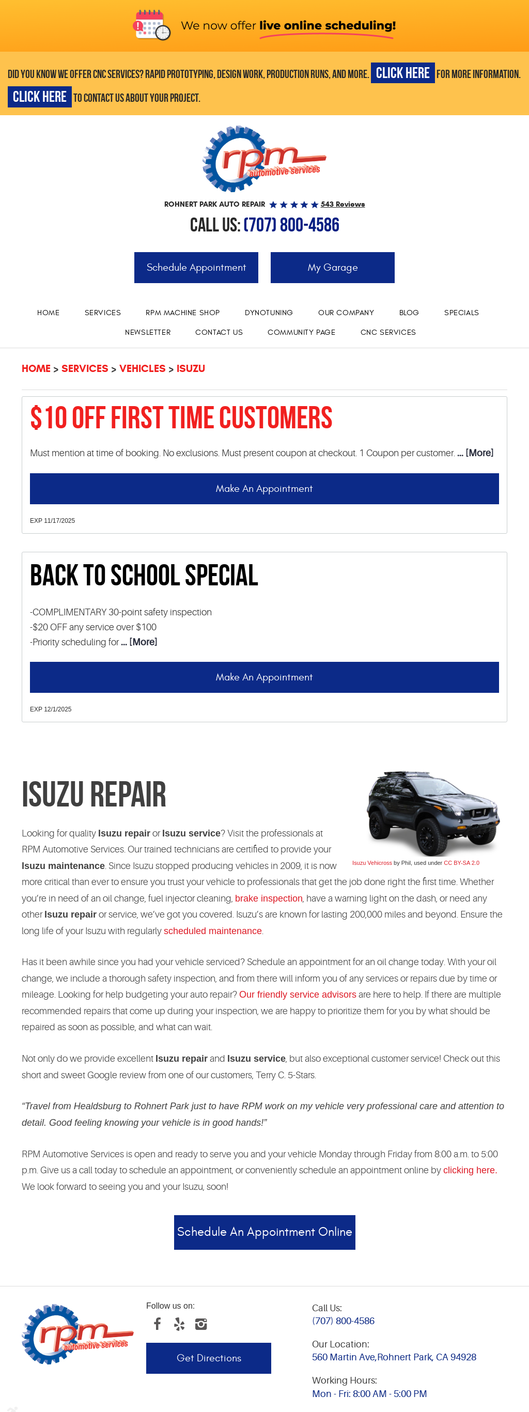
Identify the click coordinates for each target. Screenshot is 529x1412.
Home (48, 312)
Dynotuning (269, 312)
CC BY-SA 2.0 (461, 863)
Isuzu (191, 368)
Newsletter (147, 332)
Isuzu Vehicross (372, 863)
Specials (461, 312)
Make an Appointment (264, 488)
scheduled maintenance (213, 931)
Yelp (179, 1324)
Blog (409, 312)
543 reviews (343, 204)
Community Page (301, 332)
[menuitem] (48, 313)
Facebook (157, 1324)
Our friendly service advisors (297, 994)
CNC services (388, 332)
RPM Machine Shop (183, 312)
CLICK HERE (403, 72)
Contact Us (219, 332)
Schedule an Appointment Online (264, 1232)
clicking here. (470, 1170)
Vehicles (142, 368)
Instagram (200, 1324)
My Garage (333, 267)
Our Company (346, 312)
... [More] (474, 453)
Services (103, 312)
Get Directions (209, 1358)
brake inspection (269, 898)
